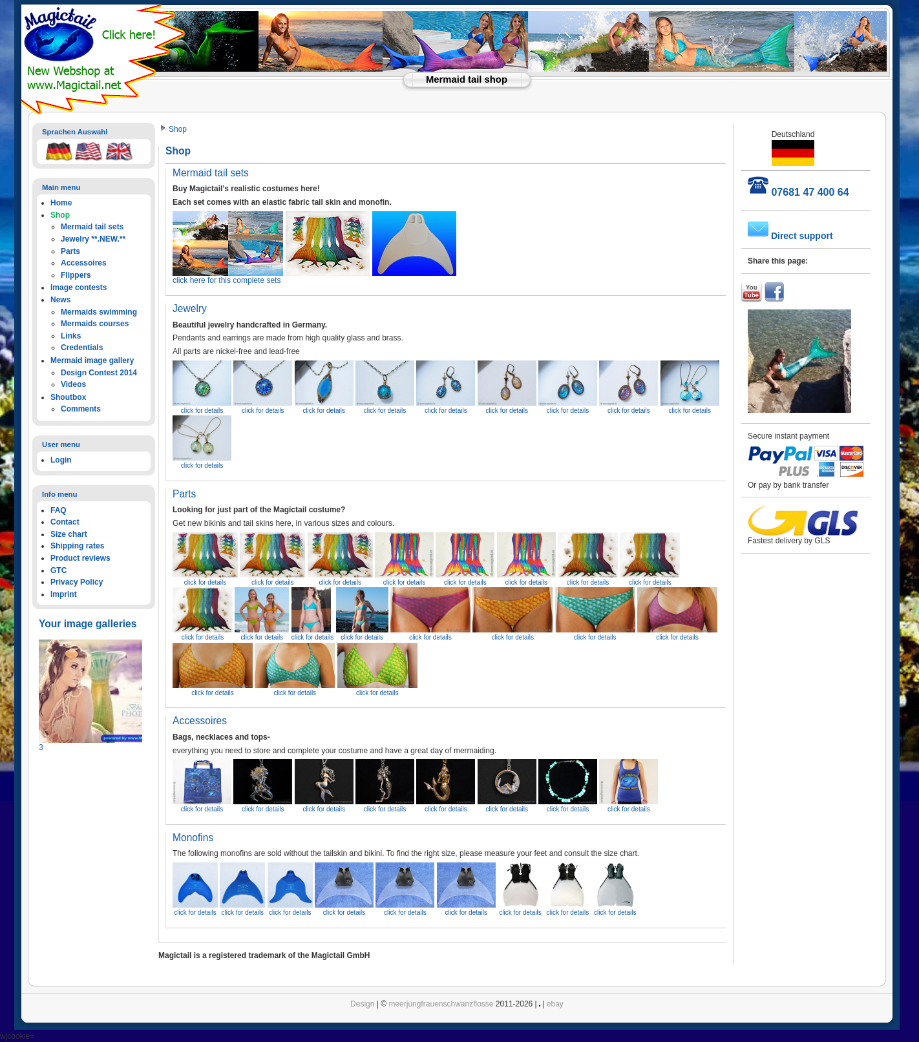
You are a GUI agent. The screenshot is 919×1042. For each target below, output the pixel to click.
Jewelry (190, 308)
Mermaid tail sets (211, 172)
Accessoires (200, 720)
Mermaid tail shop (466, 79)
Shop (178, 129)
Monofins (193, 837)
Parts (184, 493)
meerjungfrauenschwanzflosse (440, 1003)
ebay (555, 1003)
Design (362, 1003)
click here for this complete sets (314, 277)
